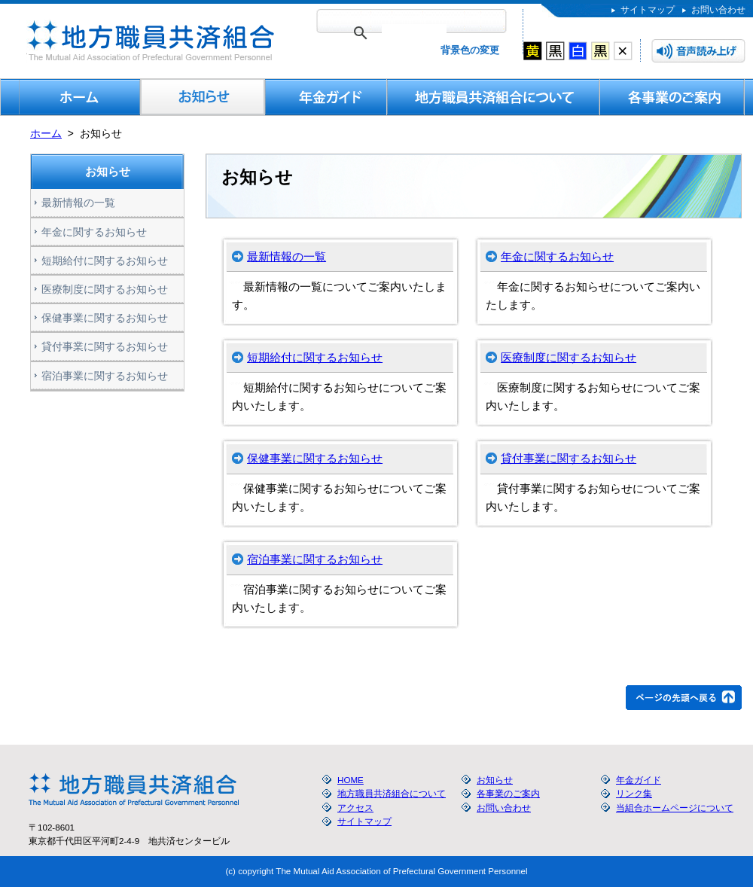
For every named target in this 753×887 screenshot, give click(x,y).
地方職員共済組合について (493, 97)
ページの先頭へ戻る (684, 697)
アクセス (355, 807)
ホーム (46, 133)
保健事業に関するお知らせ (315, 458)
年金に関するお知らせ (557, 256)
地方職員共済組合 (149, 40)
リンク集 (634, 793)
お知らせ (203, 97)
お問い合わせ (718, 9)
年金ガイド (326, 97)
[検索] (414, 33)
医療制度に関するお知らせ (568, 357)
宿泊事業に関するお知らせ (315, 559)
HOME (80, 97)
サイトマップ (647, 9)
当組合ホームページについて (674, 807)
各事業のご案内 (672, 97)
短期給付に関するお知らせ (315, 357)
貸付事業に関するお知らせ (568, 458)
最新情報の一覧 (286, 256)
